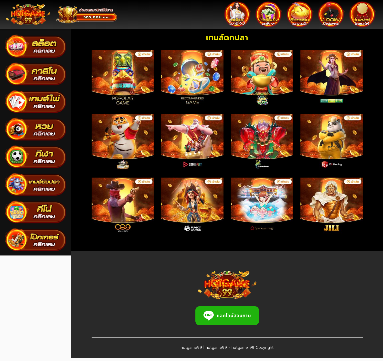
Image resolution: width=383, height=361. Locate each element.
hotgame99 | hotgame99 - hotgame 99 (212, 351)
